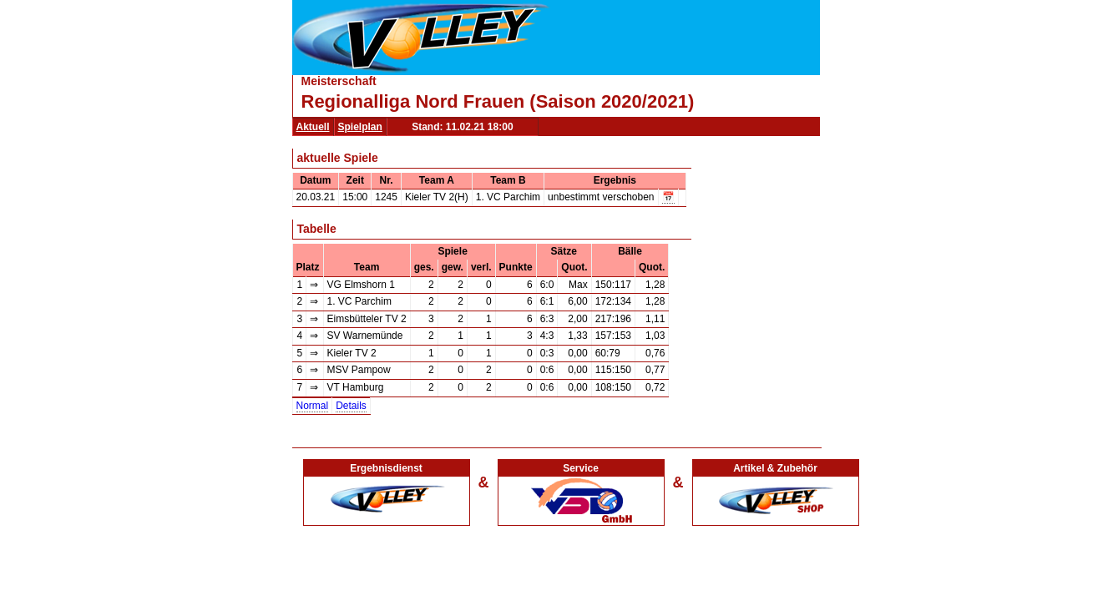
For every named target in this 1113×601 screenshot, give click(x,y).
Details (351, 406)
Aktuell (313, 127)
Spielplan (360, 127)
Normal (312, 406)
